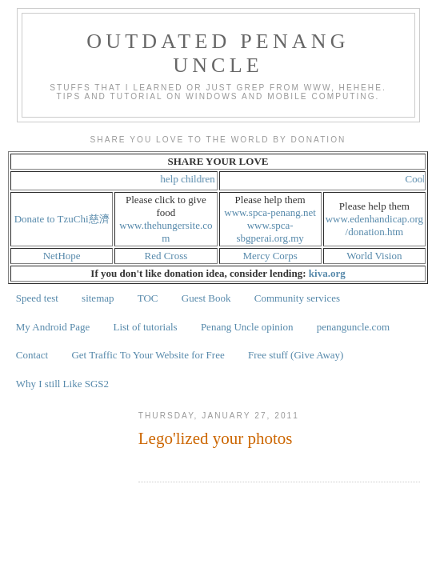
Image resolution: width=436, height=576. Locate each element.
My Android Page (53, 327)
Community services (297, 298)
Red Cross (165, 256)
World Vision (374, 256)
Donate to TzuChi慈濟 (62, 219)
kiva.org (327, 273)
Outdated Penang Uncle (218, 53)
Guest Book (206, 298)
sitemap (98, 298)
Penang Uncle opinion (247, 327)
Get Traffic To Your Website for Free (147, 355)
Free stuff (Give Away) (296, 355)
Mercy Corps (270, 256)
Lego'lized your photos (215, 438)
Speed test (37, 298)
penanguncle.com (353, 327)
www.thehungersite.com (165, 231)
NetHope (62, 256)
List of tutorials (145, 327)
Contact (32, 355)
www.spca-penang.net (270, 212)
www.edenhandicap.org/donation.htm (374, 225)
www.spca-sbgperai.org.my (270, 231)
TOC (148, 298)
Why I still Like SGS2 (62, 384)
